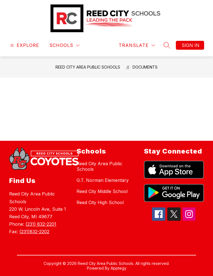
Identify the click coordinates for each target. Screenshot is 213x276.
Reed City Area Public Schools (87, 67)
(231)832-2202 (34, 231)
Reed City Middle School (102, 191)
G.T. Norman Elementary (103, 180)
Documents (145, 67)
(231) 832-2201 (41, 224)
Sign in (190, 45)
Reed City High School (100, 202)
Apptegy (118, 268)
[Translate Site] (136, 45)
